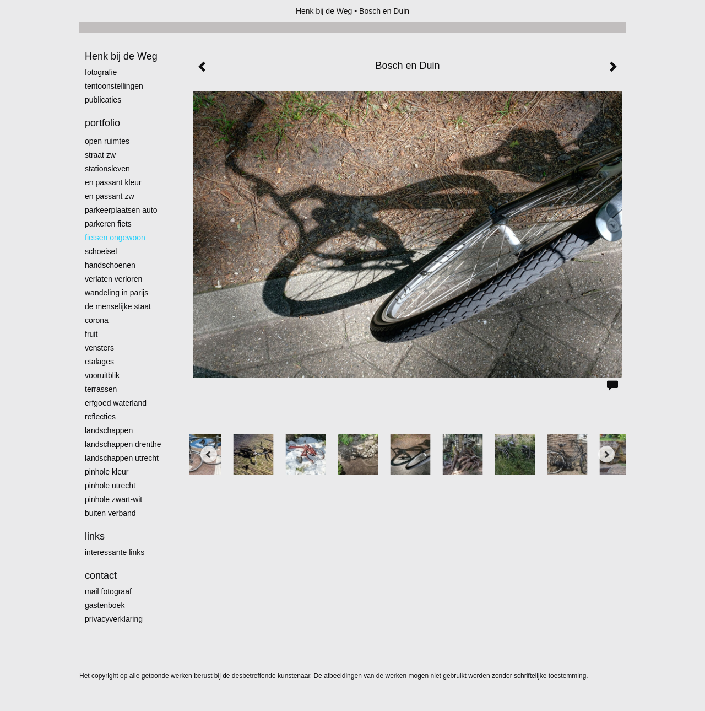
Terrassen (101, 389)
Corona (97, 320)
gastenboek (104, 605)
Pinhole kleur (106, 471)
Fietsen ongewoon (115, 237)
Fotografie (101, 72)
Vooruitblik (102, 375)
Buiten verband (110, 513)
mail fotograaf (108, 591)
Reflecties (100, 416)
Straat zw (100, 154)
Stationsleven (107, 168)
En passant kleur (113, 182)
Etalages (99, 361)
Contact (101, 575)
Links (95, 536)
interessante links (114, 552)
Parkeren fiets (108, 223)
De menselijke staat (118, 306)
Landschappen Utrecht (122, 458)
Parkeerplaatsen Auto (121, 210)
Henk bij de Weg (324, 11)
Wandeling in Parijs (116, 292)
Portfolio (102, 122)
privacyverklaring (114, 619)
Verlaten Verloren (113, 278)
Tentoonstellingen (114, 86)
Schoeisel (101, 251)
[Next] (606, 454)
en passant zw (109, 196)
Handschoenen (110, 265)
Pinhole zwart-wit (113, 499)
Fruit (91, 334)
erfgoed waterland (116, 402)
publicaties (103, 99)
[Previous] (208, 454)
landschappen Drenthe (123, 444)
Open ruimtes (107, 141)
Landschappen (109, 430)
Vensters (99, 347)
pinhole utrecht (110, 485)
